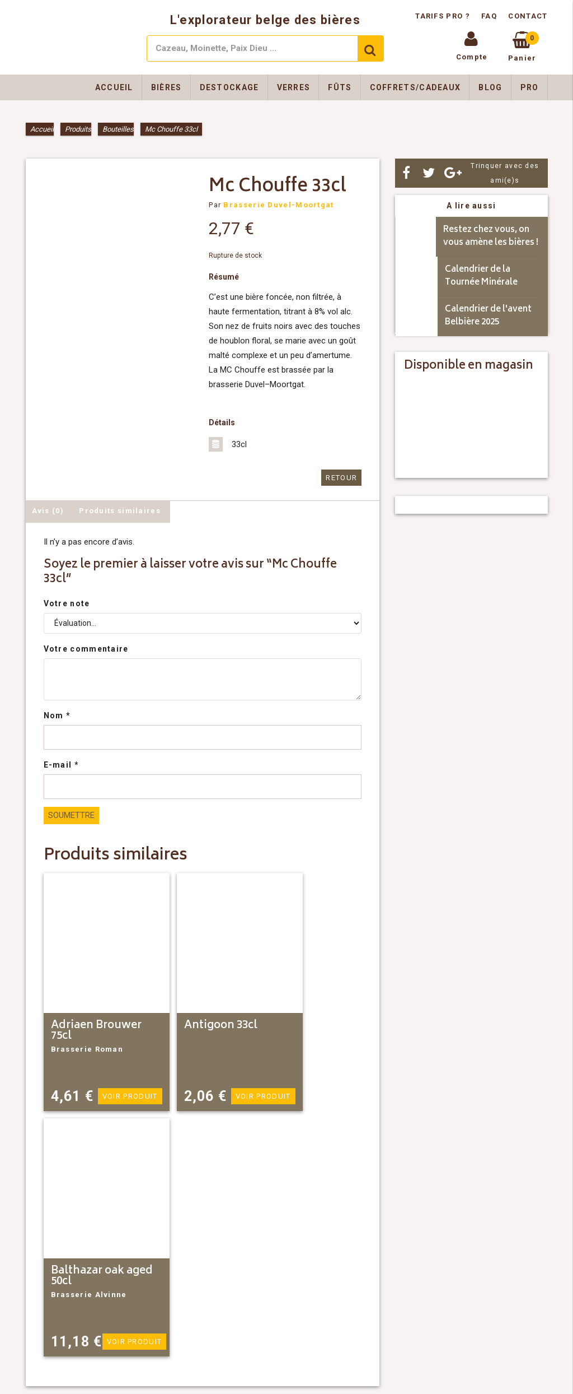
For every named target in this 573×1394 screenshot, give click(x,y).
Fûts (339, 87)
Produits (78, 129)
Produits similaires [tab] (120, 511)
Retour (341, 477)
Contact (527, 16)
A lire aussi (471, 205)
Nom (57, 715)
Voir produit (130, 1096)
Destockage (229, 87)
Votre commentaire (86, 648)
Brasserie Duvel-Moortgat (278, 205)
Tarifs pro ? (443, 16)
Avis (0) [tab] (48, 511)
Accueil (114, 87)
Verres (294, 87)
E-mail (61, 764)
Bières (166, 87)
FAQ (489, 16)
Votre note (67, 603)
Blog (490, 87)
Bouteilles (118, 129)
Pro (529, 87)
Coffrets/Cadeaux (415, 87)
